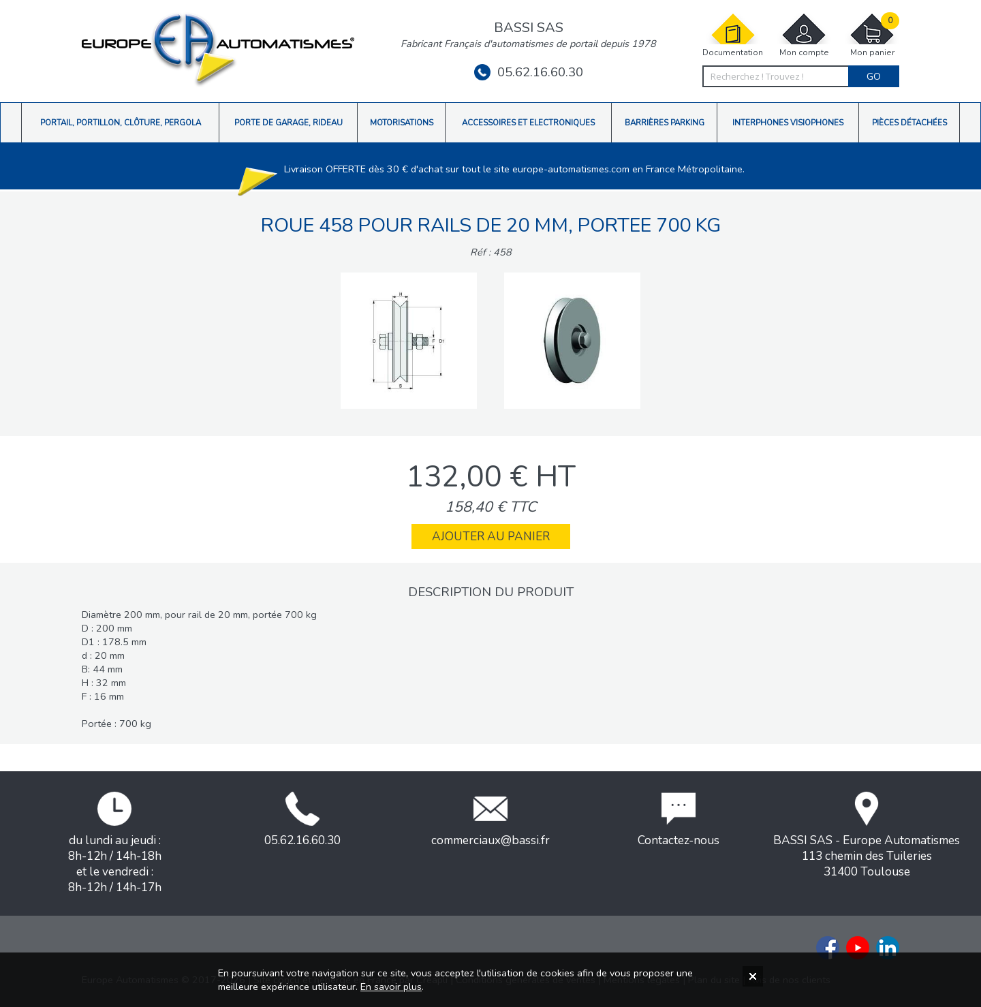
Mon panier (872, 35)
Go (874, 76)
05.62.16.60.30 (528, 72)
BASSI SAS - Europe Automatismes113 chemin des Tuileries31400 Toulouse (866, 836)
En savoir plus (391, 986)
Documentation (732, 35)
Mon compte (804, 35)
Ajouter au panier (491, 536)
